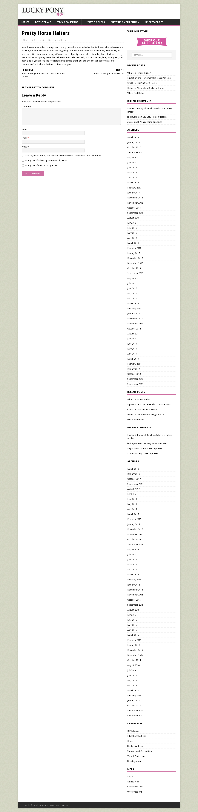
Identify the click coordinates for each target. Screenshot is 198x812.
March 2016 (133, 243)
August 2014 (133, 333)
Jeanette (42, 40)
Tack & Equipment (67, 22)
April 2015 (132, 298)
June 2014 (132, 343)
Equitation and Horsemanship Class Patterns (149, 77)
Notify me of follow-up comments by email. (46, 160)
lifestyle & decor (135, 746)
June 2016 (132, 227)
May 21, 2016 (29, 40)
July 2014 (131, 338)
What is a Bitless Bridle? (138, 72)
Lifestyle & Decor (95, 22)
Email (25, 137)
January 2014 (133, 368)
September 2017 (135, 152)
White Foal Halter (135, 93)
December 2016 (135, 197)
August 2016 (133, 217)
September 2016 (135, 212)
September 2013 (135, 378)
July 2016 (131, 222)
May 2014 (132, 348)
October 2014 (134, 328)
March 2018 (133, 137)
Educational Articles (136, 735)
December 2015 (135, 258)
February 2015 (134, 308)
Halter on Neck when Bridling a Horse (145, 88)
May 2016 (132, 232)
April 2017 (132, 177)
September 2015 (135, 273)
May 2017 (132, 172)
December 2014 (135, 318)
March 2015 (133, 303)
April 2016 (132, 238)
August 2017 (133, 157)
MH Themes (62, 805)
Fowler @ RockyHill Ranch (139, 108)
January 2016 (133, 253)
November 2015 (135, 263)
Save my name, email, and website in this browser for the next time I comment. (63, 155)
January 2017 (133, 192)
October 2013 (134, 373)
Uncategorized (154, 22)
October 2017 (134, 147)
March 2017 (133, 182)
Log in (130, 776)
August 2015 (133, 278)
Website (25, 146)
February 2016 (134, 248)
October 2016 (134, 207)
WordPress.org (134, 791)
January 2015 (133, 313)
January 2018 (133, 142)
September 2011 (135, 384)
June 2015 (132, 288)
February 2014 (134, 363)
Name (25, 129)
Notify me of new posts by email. (41, 165)
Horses (25, 22)
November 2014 (135, 323)
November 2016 (135, 202)
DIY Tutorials (43, 22)
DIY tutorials (133, 731)
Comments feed (135, 786)
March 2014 (133, 358)
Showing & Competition (125, 22)
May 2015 (132, 293)
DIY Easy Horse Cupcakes (155, 116)
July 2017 (131, 162)
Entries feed (133, 781)
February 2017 (134, 187)
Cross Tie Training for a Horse (142, 82)
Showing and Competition (139, 751)
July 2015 (131, 283)
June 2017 (132, 167)
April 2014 (132, 353)
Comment (26, 106)
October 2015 (134, 268)
